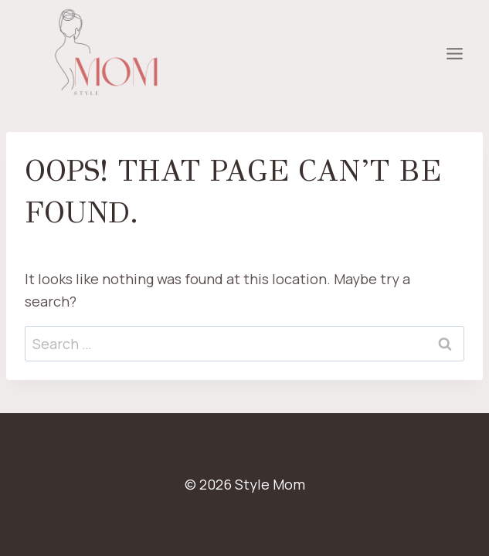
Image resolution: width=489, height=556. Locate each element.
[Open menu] (454, 54)
